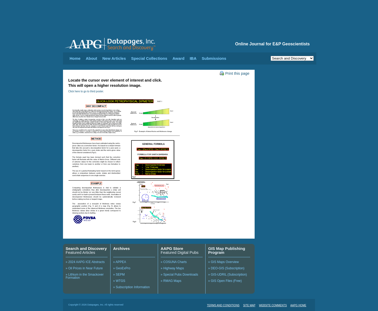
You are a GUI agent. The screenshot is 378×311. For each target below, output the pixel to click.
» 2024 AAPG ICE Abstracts (85, 262)
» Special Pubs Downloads (179, 274)
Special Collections (149, 58)
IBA (193, 58)
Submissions (214, 58)
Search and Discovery (86, 248)
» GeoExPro (121, 268)
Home (75, 58)
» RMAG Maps (171, 281)
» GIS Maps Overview (223, 262)
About (91, 58)
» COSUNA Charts (174, 262)
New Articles (114, 58)
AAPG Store (172, 248)
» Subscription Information (131, 287)
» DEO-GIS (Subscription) (226, 268)
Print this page (234, 73)
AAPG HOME (298, 305)
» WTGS (119, 281)
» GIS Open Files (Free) (225, 281)
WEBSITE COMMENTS (273, 305)
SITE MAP (249, 305)
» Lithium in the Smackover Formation (85, 276)
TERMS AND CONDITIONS (223, 305)
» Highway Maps (172, 268)
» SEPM (119, 274)
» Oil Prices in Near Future (84, 268)
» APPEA (119, 262)
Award (178, 58)
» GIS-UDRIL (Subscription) (227, 274)
